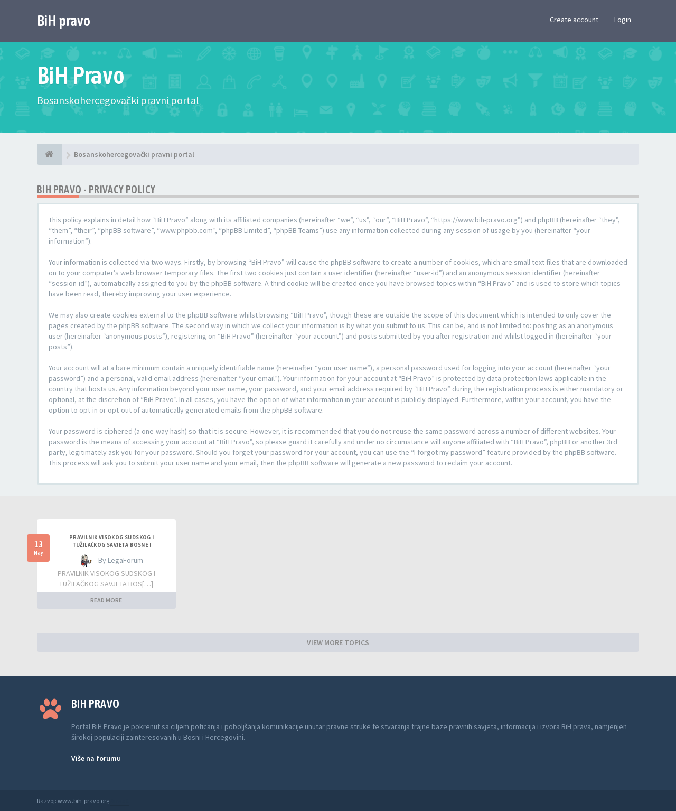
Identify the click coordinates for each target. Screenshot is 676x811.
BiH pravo (63, 20)
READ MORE (106, 600)
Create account (574, 19)
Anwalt (119, 801)
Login (622, 19)
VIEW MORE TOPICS (338, 642)
